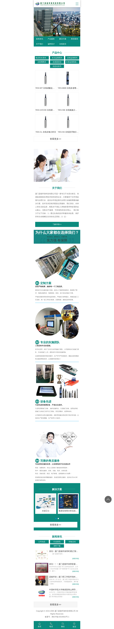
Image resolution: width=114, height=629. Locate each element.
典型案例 (74, 39)
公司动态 (41, 542)
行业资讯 (57, 542)
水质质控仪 (57, 62)
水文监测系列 (57, 58)
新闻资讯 (39, 39)
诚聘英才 (51, 44)
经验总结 (72, 542)
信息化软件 (57, 66)
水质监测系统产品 (72, 62)
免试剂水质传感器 (42, 58)
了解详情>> (57, 224)
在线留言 (62, 44)
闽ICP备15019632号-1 (60, 617)
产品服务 (51, 39)
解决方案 (62, 39)
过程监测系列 (72, 58)
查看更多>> (55, 139)
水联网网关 (41, 62)
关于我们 (39, 44)
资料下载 (57, 546)
